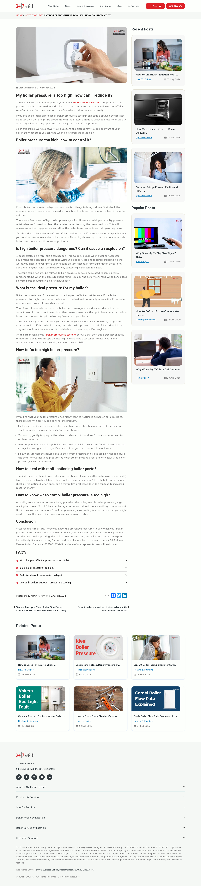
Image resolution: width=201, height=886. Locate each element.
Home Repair (142, 261)
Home (19, 15)
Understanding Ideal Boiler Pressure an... (98, 664)
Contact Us (133, 6)
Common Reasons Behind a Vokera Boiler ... (41, 716)
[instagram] (19, 777)
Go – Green (105, 6)
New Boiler (53, 6)
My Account (155, 6)
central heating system (86, 102)
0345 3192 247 (175, 6)
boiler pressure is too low (61, 334)
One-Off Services (85, 6)
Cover (68, 6)
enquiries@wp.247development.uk (35, 768)
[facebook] (26, 777)
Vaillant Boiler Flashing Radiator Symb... (155, 664)
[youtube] (42, 777)
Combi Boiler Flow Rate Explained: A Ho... (156, 716)
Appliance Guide (144, 137)
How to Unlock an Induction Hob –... (157, 74)
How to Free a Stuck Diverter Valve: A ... (97, 716)
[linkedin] (49, 777)
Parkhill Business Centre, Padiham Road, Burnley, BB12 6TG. (64, 869)
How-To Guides (34, 15)
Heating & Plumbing (145, 319)
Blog (119, 6)
